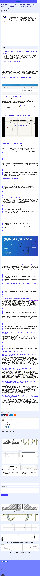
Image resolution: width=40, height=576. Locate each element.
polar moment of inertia (33, 300)
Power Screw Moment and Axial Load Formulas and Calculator (13, 567)
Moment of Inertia (15, 14)
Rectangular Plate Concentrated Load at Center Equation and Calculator (9, 432)
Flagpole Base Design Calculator (8, 569)
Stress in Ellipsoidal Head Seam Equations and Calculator (31, 432)
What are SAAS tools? (6, 571)
